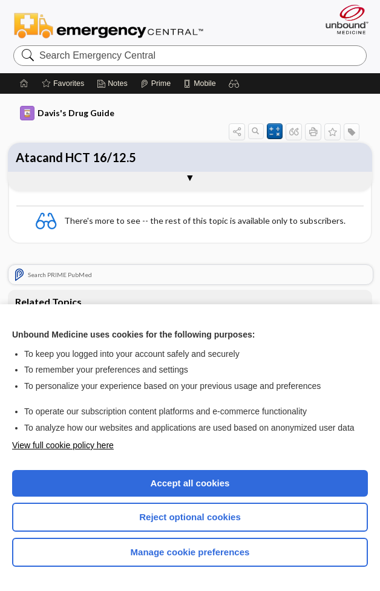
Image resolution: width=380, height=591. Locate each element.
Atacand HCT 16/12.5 (76, 157)
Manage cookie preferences (190, 552)
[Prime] (155, 83)
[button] (234, 83)
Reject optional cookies (190, 517)
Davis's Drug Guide (67, 113)
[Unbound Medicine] (343, 19)
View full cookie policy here (63, 445)
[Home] (24, 83)
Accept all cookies (190, 483)
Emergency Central (108, 24)
